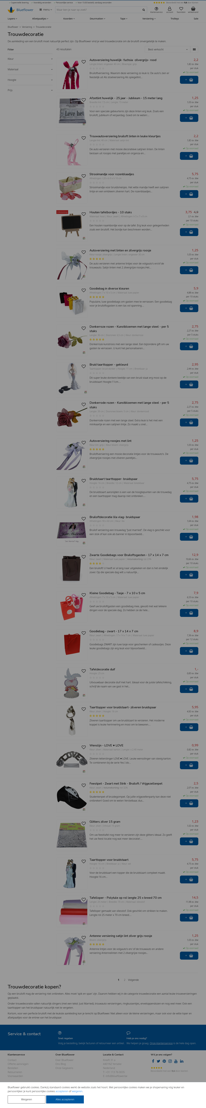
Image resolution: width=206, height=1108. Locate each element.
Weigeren (26, 1099)
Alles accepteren (65, 1099)
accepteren (62, 1091)
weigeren (77, 1091)
